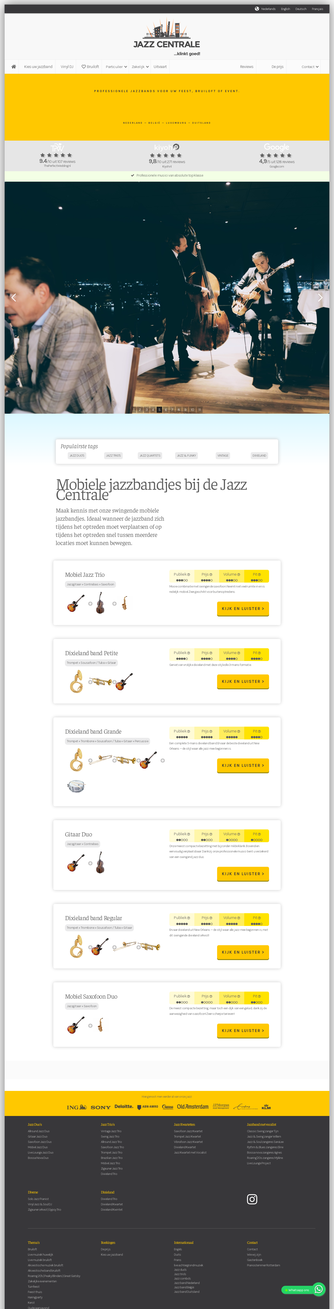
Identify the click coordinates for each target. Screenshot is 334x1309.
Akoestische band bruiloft (44, 1272)
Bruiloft (90, 66)
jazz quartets (150, 457)
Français (317, 9)
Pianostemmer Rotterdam (263, 1267)
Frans (177, 1262)
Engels (178, 1251)
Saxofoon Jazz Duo (39, 1144)
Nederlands (268, 9)
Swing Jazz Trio (110, 1138)
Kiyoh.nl (166, 166)
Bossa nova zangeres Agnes (264, 1154)
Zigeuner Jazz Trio (111, 1170)
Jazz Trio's (108, 1126)
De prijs (277, 66)
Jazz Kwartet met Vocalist (190, 1154)
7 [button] (172, 409)
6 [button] (166, 409)
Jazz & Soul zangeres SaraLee (265, 1144)
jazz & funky (186, 457)
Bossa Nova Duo (38, 1160)
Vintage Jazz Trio (111, 1133)
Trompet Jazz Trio (111, 1154)
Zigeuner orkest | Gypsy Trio (44, 1211)
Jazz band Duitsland (186, 1294)
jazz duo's (77, 457)
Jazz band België (184, 1289)
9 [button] (185, 409)
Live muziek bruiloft (40, 1262)
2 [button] (140, 409)
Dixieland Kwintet (111, 1211)
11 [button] (199, 409)
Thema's (33, 1244)
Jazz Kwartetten (184, 1126)
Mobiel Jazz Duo (38, 1149)
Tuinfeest (33, 1288)
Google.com (277, 166)
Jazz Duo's (35, 1126)
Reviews (246, 66)
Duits (177, 1256)
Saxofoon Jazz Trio (112, 1149)
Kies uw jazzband (38, 66)
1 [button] (133, 409)
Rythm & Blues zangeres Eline (265, 1149)
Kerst (31, 1304)
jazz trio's (113, 457)
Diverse (33, 1193)
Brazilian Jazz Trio (111, 1160)
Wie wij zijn (254, 1256)
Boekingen (108, 1244)
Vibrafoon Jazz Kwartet (188, 1144)
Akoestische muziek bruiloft (45, 1267)
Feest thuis (35, 1294)
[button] (116, 67)
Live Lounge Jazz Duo (40, 1154)
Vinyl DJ (67, 66)
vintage (223, 457)
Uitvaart (160, 66)
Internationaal (183, 1244)
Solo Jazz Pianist (38, 1201)
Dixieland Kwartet (185, 1149)
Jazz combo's (182, 1280)
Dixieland (107, 1193)
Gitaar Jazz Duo (37, 1138)
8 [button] (179, 409)
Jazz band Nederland (186, 1285)
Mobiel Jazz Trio (110, 1165)
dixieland (259, 457)
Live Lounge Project (259, 1165)
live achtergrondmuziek (188, 1267)
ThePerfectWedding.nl (57, 166)
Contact (252, 1244)
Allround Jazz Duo (38, 1133)
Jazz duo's (180, 1272)
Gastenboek (255, 1262)
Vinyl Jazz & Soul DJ (40, 1206)
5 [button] (159, 409)
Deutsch (300, 9)
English (285, 9)
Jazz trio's (180, 1276)
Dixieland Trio (109, 1176)
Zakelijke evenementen (42, 1283)
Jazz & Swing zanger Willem (264, 1138)
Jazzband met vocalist (261, 1126)
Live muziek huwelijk (40, 1256)
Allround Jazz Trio (111, 1144)
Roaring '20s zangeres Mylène (265, 1160)
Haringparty (35, 1299)
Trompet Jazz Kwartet (187, 1138)
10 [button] (192, 409)
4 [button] (153, 409)
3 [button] (147, 409)
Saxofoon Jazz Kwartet (188, 1133)
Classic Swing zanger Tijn (262, 1133)
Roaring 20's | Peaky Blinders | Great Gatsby (54, 1278)
